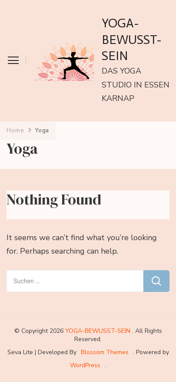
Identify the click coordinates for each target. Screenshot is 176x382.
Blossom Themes (105, 352)
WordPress (85, 365)
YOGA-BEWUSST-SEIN (132, 40)
